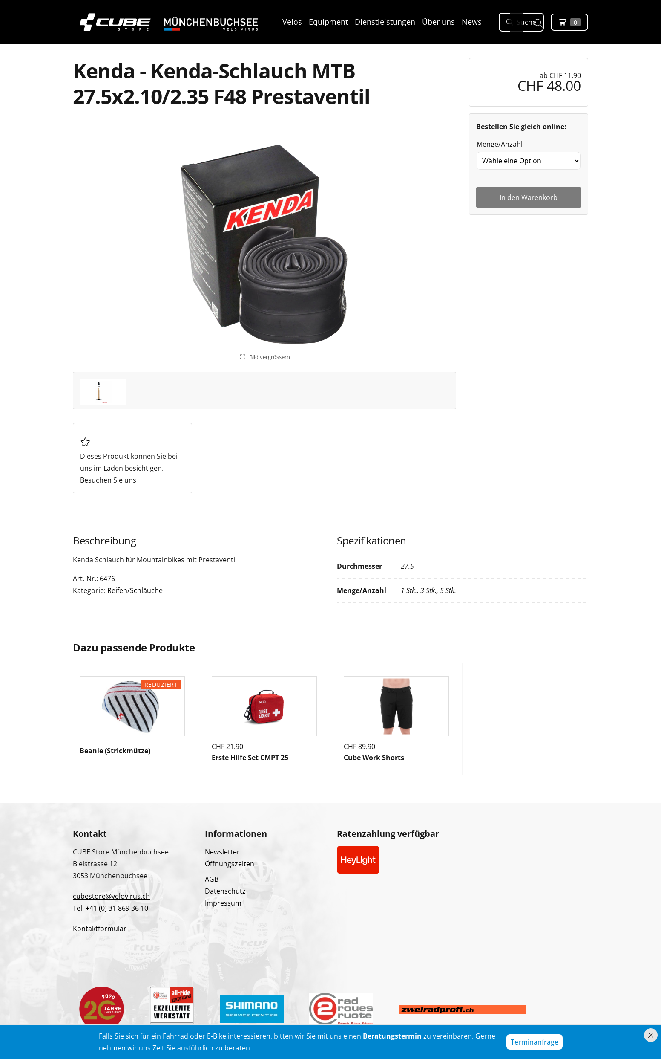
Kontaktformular (99, 928)
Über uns (438, 22)
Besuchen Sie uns (108, 480)
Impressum (223, 903)
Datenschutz (225, 891)
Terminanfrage (534, 1042)
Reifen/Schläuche (135, 590)
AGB (211, 879)
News (472, 22)
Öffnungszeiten (229, 863)
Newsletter (222, 851)
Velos (292, 22)
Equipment (328, 22)
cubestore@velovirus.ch (111, 896)
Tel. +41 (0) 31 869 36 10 (110, 908)
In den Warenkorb (529, 197)
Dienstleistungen (385, 22)
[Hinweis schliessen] (651, 1035)
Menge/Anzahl (500, 144)
